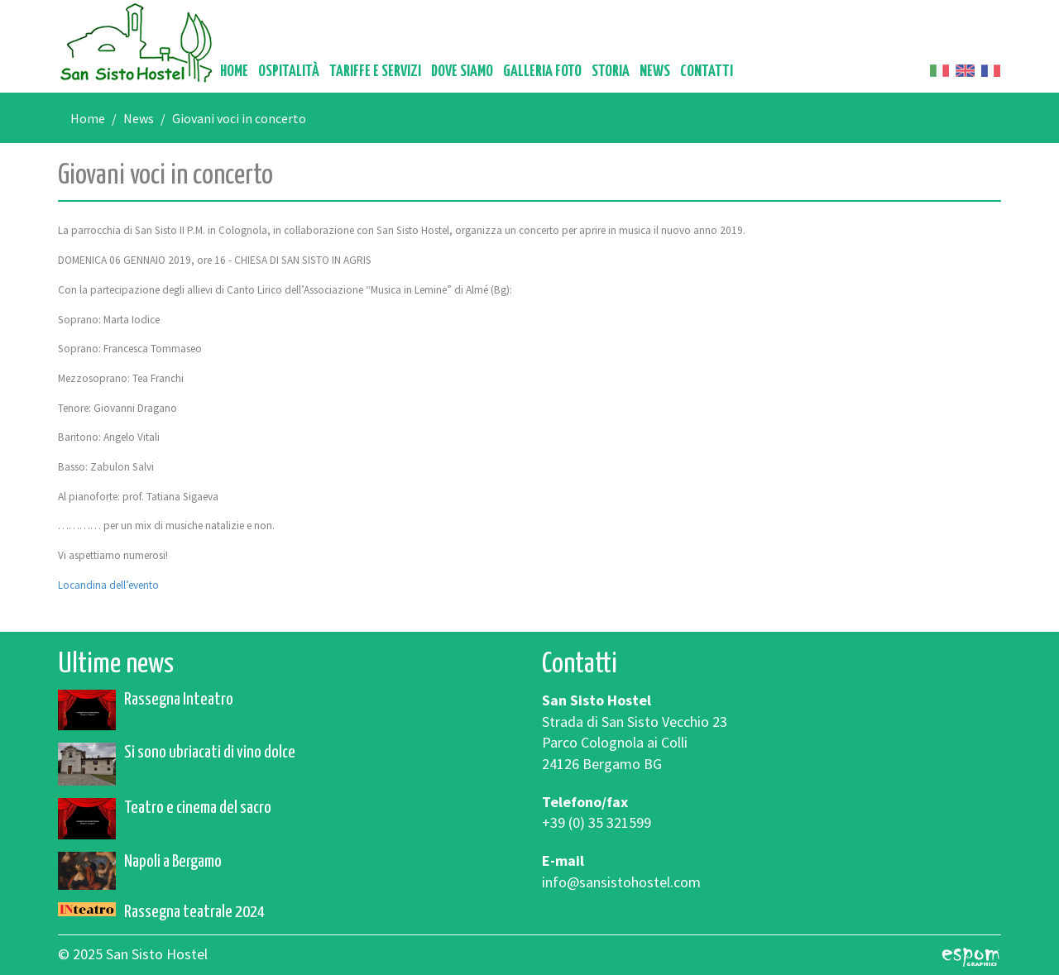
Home (234, 71)
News (655, 71)
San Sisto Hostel (136, 42)
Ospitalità (288, 71)
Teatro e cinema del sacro (197, 808)
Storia (611, 71)
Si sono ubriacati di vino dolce (209, 752)
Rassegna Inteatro (178, 699)
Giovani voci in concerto (239, 118)
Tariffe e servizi (375, 71)
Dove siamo (462, 71)
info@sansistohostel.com (621, 881)
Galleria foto (542, 71)
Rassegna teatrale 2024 (194, 912)
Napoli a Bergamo (173, 861)
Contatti (706, 71)
